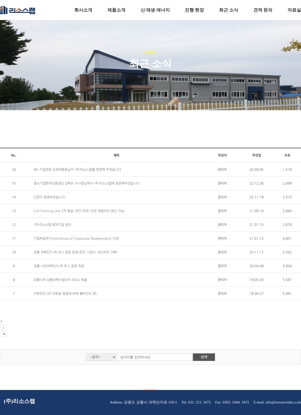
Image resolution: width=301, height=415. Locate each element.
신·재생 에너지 (155, 10)
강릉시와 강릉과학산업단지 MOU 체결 (60, 280)
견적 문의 (263, 10)
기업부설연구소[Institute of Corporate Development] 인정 (76, 238)
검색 (204, 357)
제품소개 (116, 10)
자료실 (294, 10)
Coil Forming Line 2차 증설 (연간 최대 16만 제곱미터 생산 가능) (79, 211)
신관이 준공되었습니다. (50, 197)
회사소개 (83, 10)
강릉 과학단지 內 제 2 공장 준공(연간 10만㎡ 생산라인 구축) (76, 252)
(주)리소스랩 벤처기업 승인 (52, 224)
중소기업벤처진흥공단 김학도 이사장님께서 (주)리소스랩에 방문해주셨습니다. (87, 183)
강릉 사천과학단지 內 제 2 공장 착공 (59, 266)
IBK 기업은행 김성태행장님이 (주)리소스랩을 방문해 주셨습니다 (77, 169)
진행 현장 (194, 10)
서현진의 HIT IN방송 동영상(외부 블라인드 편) (65, 293)
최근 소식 (228, 10)
